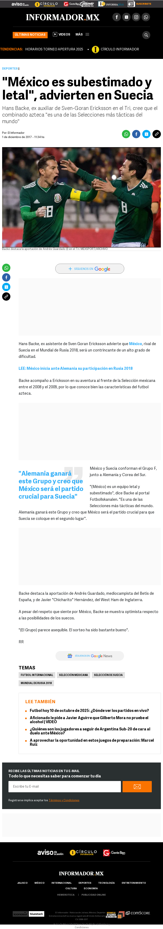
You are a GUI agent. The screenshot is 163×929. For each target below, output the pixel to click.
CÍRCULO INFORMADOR (120, 49)
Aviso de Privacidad (64, 924)
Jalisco (22, 883)
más (82, 34)
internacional (61, 883)
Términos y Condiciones (64, 800)
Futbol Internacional (37, 675)
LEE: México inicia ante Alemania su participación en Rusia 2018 (76, 369)
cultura (71, 889)
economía (91, 889)
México (135, 344)
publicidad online (94, 895)
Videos (61, 34)
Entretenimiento (134, 883)
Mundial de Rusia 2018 (36, 683)
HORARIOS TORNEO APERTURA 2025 (54, 49)
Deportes (10, 68)
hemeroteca (66, 895)
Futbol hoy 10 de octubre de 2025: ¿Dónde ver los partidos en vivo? (89, 711)
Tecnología (106, 883)
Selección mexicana (73, 675)
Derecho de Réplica (86, 924)
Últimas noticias (30, 35)
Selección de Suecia (108, 675)
